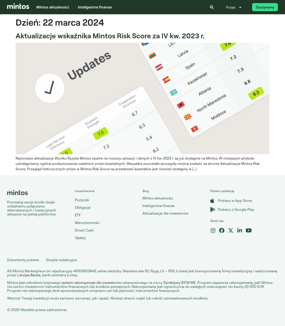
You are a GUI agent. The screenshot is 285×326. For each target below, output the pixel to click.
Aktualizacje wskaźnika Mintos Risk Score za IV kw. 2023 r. (110, 35)
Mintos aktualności (52, 7)
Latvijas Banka (29, 275)
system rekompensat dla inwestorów (91, 282)
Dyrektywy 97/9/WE (179, 282)
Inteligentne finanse (95, 7)
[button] (211, 7)
